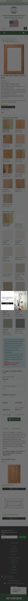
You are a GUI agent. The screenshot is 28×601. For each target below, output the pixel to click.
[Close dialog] (26, 291)
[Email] (7, 301)
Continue (7, 303)
